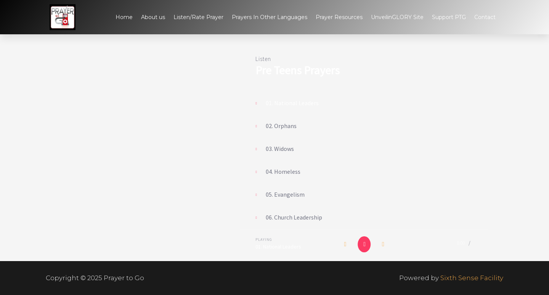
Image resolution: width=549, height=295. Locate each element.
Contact (485, 17)
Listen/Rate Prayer (198, 17)
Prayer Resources (339, 17)
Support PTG (449, 17)
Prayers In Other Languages (269, 17)
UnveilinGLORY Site (397, 17)
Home (124, 17)
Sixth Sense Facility (471, 278)
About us (153, 17)
